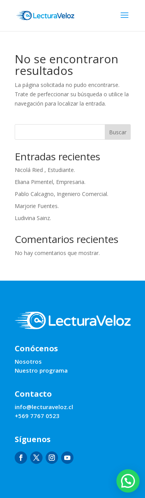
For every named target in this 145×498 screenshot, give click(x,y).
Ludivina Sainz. (33, 218)
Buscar (117, 132)
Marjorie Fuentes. (37, 206)
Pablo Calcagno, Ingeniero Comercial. (61, 194)
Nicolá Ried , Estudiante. (45, 170)
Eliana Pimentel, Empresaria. (50, 182)
